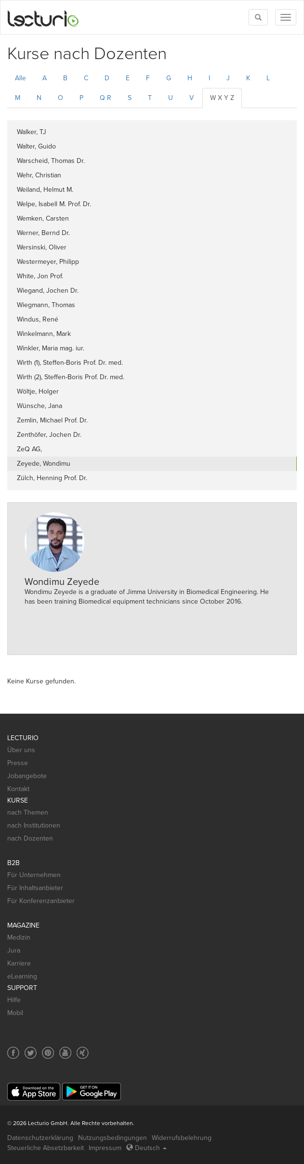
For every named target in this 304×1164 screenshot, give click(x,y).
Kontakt (18, 789)
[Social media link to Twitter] (31, 1053)
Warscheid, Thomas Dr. (51, 161)
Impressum (105, 1148)
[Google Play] (91, 1092)
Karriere (19, 963)
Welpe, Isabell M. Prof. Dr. (54, 204)
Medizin (18, 937)
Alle (20, 78)
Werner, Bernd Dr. (43, 233)
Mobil (15, 1013)
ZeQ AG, (29, 449)
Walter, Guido (36, 146)
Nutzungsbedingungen (112, 1138)
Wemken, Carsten (43, 218)
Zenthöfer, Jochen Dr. (49, 435)
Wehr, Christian (39, 175)
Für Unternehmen (34, 875)
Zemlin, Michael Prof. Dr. (52, 420)
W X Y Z (222, 98)
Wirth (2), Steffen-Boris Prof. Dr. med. (70, 377)
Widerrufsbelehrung (181, 1138)
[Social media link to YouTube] (65, 1053)
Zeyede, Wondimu (43, 463)
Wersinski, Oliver (41, 247)
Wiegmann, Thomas (46, 305)
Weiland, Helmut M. (45, 190)
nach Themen (27, 812)
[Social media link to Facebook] (13, 1053)
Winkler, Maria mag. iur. (50, 348)
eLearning (22, 976)
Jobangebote (27, 776)
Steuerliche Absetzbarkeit (45, 1148)
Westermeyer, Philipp (48, 262)
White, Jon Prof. (40, 276)
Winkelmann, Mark (44, 334)
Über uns (21, 750)
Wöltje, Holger (38, 391)
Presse (17, 763)
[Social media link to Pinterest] (48, 1053)
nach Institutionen (33, 825)
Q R (105, 98)
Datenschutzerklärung (40, 1138)
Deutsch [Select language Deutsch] (146, 1148)
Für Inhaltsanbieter (35, 888)
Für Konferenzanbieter (41, 901)
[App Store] (33, 1092)
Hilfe (14, 1000)
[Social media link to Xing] (83, 1053)
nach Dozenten (30, 838)
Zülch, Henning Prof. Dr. (52, 478)
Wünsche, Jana (39, 406)
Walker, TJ (31, 132)
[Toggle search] (258, 17)
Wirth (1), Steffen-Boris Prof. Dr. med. (70, 363)
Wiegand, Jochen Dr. (48, 290)
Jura (13, 950)
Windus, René (37, 319)
